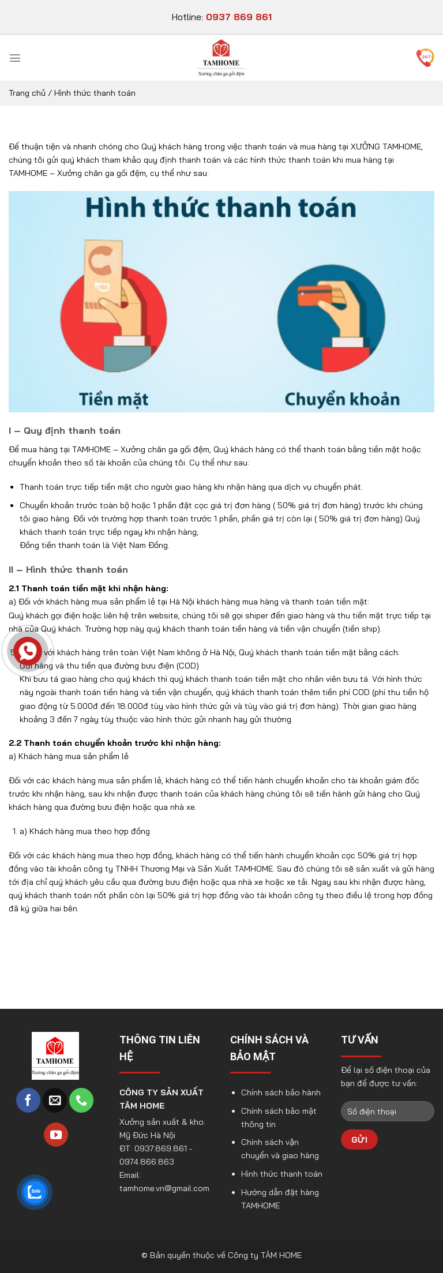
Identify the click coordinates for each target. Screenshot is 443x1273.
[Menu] (15, 57)
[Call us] (81, 1100)
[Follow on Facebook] (28, 1100)
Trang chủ (27, 93)
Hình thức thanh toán (281, 1174)
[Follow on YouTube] (56, 1134)
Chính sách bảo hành (281, 1092)
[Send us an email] (55, 1100)
